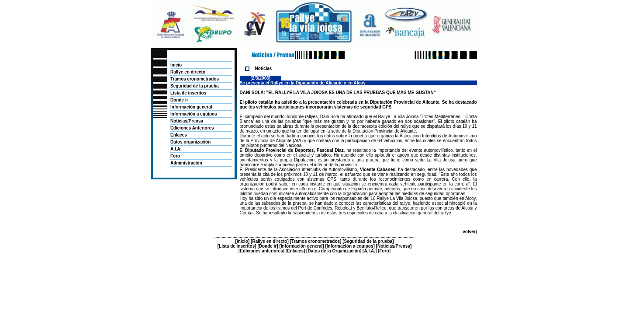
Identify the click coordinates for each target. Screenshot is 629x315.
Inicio (176, 65)
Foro (175, 156)
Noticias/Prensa (186, 121)
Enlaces (178, 135)
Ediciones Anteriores (192, 128)
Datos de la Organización (333, 250)
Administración (186, 163)
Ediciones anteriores (261, 250)
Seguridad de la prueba (194, 86)
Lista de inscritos (188, 93)
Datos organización (190, 142)
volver (469, 231)
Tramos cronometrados (194, 79)
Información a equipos (193, 114)
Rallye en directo (187, 72)
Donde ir (179, 100)
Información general (191, 107)
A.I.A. (176, 149)
